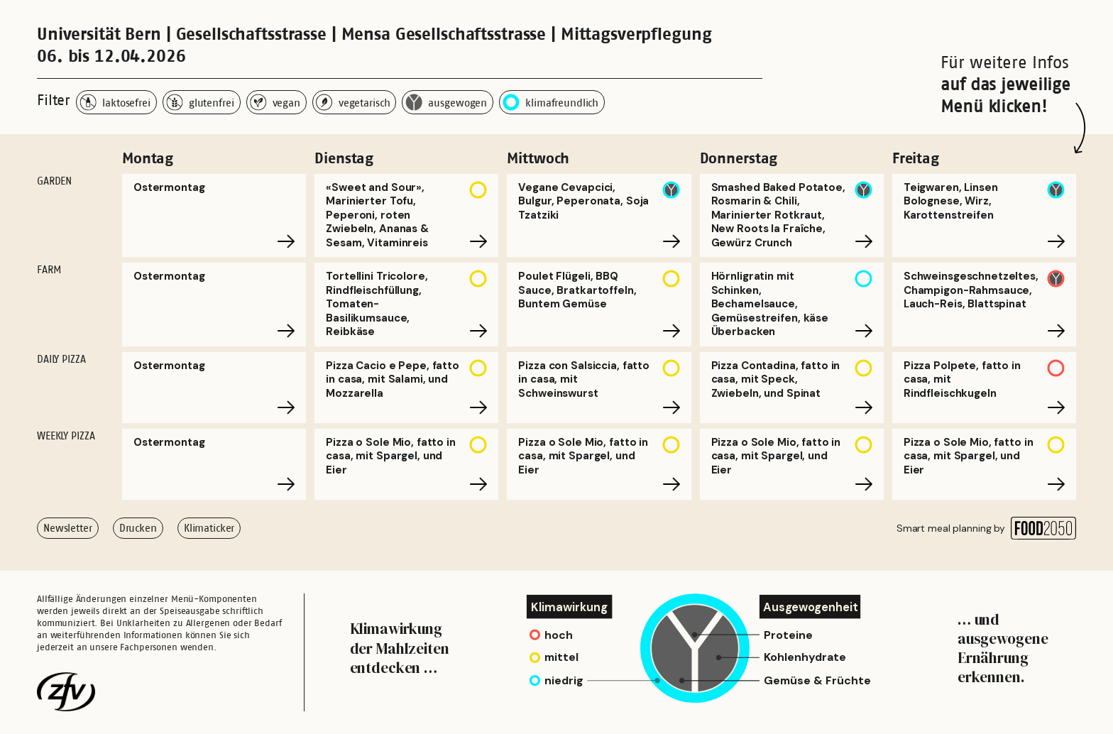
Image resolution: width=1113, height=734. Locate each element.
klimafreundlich (550, 102)
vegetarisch (353, 102)
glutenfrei (200, 102)
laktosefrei (115, 102)
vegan (275, 102)
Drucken (138, 528)
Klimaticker (209, 528)
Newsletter (67, 528)
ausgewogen (446, 102)
